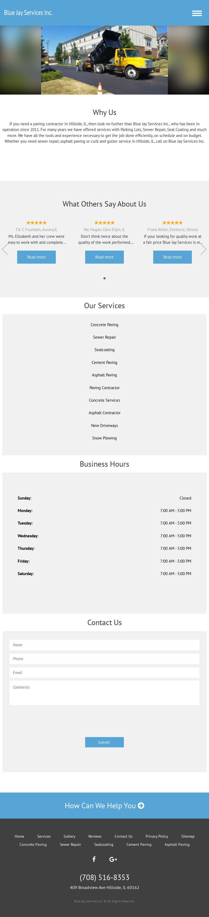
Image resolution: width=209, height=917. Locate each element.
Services (44, 836)
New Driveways (104, 425)
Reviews (95, 836)
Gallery (69, 836)
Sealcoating (104, 349)
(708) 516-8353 (105, 877)
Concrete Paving (104, 324)
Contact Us (124, 836)
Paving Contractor (105, 387)
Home (19, 836)
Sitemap (188, 836)
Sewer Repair (104, 337)
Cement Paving (104, 362)
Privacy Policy (157, 836)
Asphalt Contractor (105, 412)
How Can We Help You (104, 805)
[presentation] (51, 718)
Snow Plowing (104, 438)
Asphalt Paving (104, 375)
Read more (36, 257)
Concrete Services (104, 400)
